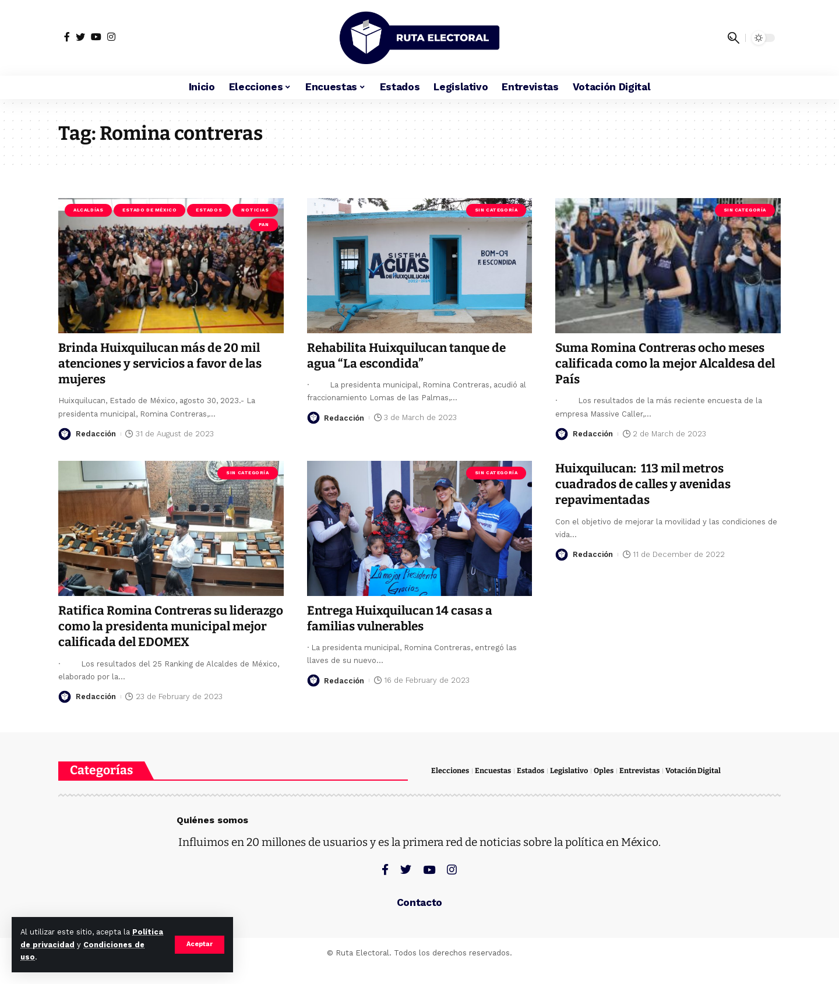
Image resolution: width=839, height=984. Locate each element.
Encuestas (493, 786)
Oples (604, 786)
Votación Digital (693, 786)
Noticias (255, 210)
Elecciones (450, 786)
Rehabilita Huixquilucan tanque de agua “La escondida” (408, 355)
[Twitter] (80, 36)
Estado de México (149, 210)
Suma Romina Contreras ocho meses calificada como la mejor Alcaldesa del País (667, 363)
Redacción (96, 433)
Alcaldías (88, 210)
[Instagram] (111, 36)
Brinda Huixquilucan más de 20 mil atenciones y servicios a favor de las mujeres (162, 363)
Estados (209, 210)
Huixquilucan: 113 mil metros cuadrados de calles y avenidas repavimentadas (644, 484)
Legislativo (569, 786)
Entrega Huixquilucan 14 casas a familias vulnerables (401, 618)
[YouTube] (96, 36)
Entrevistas (639, 786)
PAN (264, 224)
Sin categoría (496, 210)
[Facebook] (67, 36)
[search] (733, 38)
